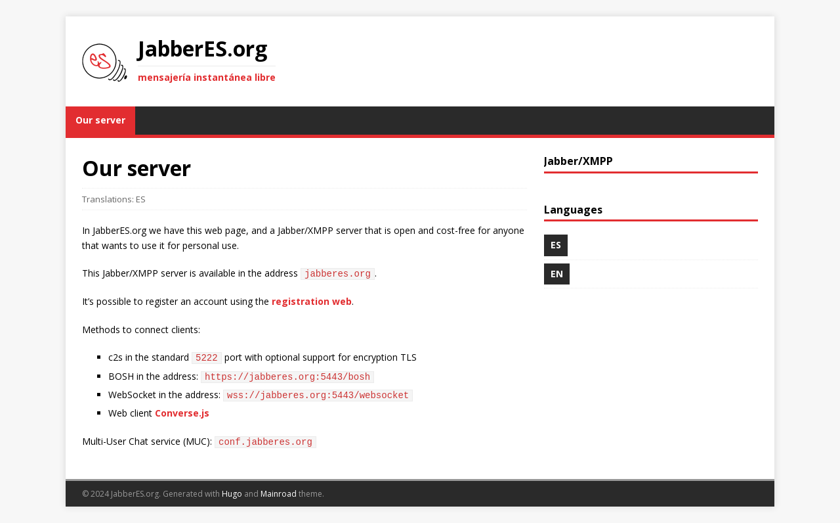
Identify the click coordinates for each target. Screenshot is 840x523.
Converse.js (182, 413)
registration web (312, 301)
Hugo (232, 493)
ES (141, 199)
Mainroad (279, 493)
